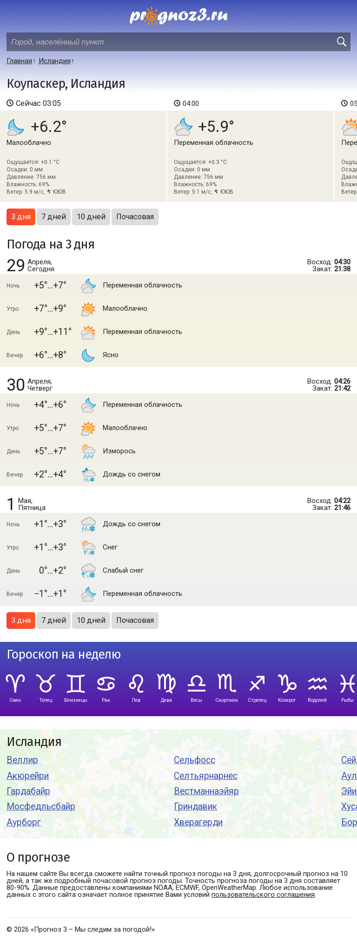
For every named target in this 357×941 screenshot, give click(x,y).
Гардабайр (28, 791)
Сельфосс (194, 760)
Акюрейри (28, 776)
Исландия (34, 742)
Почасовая (135, 216)
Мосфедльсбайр (41, 806)
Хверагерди (198, 822)
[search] (341, 42)
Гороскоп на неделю (64, 654)
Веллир (22, 760)
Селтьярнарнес (206, 776)
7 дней (53, 216)
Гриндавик (195, 806)
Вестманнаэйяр (206, 791)
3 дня (21, 216)
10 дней (91, 216)
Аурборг (24, 822)
